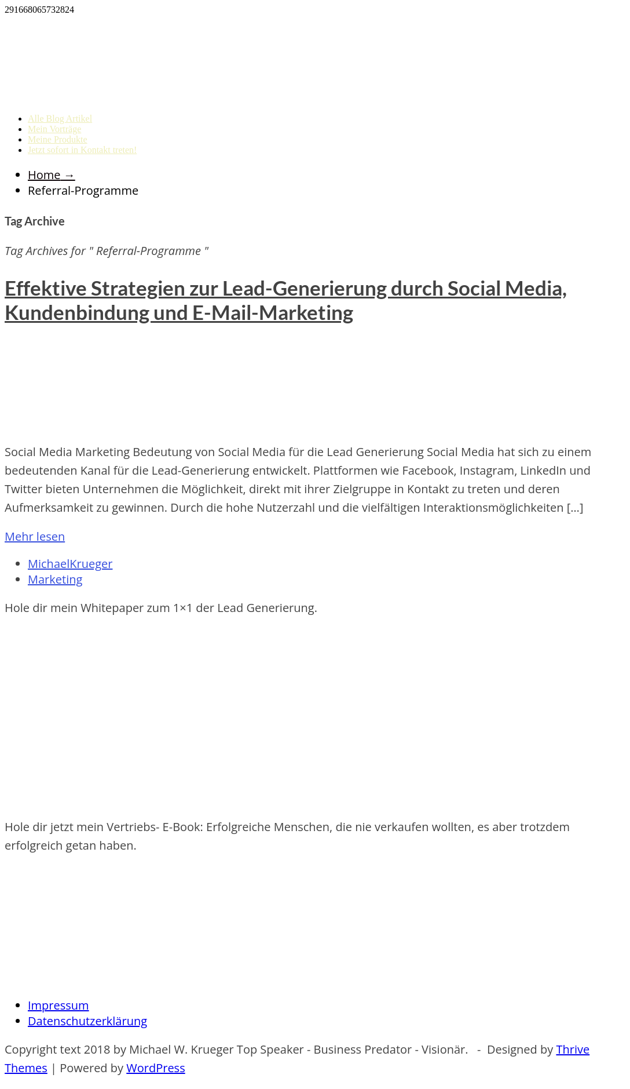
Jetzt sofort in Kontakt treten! (82, 150)
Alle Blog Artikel (60, 118)
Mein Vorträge (54, 129)
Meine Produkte (57, 139)
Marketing (55, 579)
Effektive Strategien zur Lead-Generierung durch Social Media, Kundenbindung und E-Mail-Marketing (286, 299)
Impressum (58, 1005)
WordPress (155, 1068)
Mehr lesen (35, 536)
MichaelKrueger (70, 563)
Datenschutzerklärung (87, 1021)
